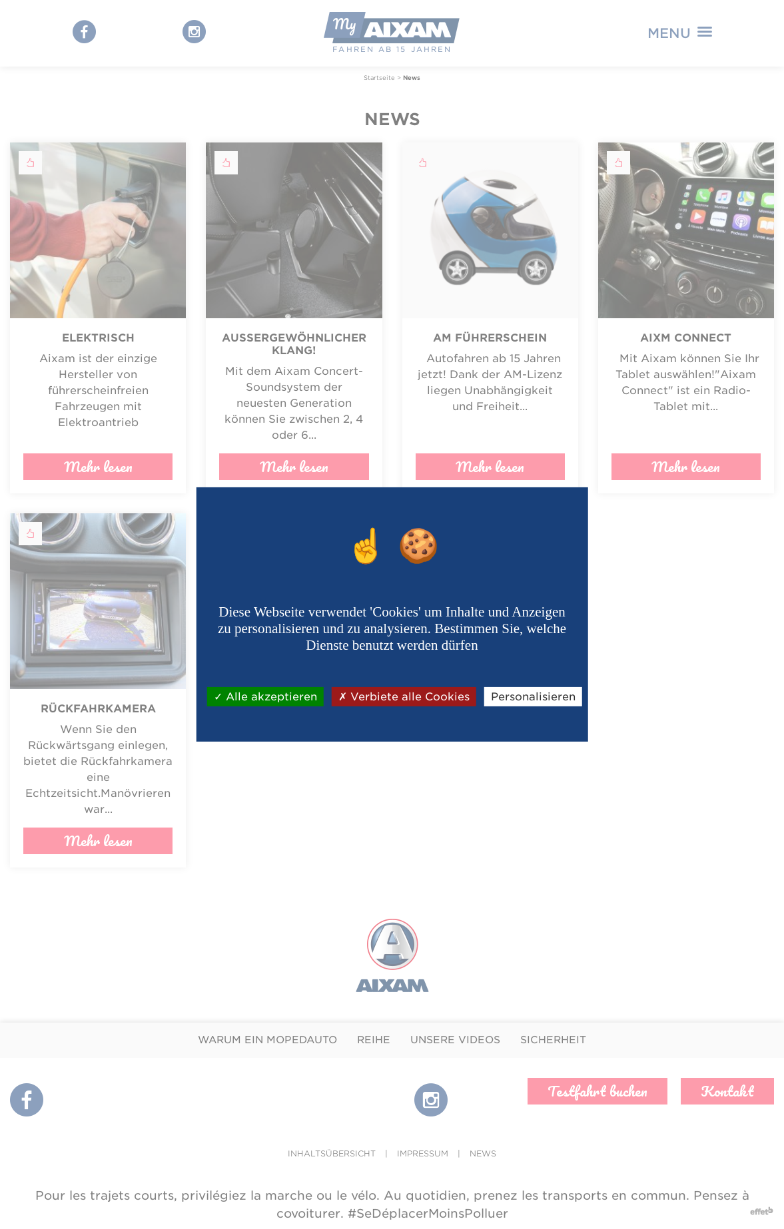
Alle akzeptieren (265, 696)
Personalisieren (533, 696)
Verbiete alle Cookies (404, 696)
